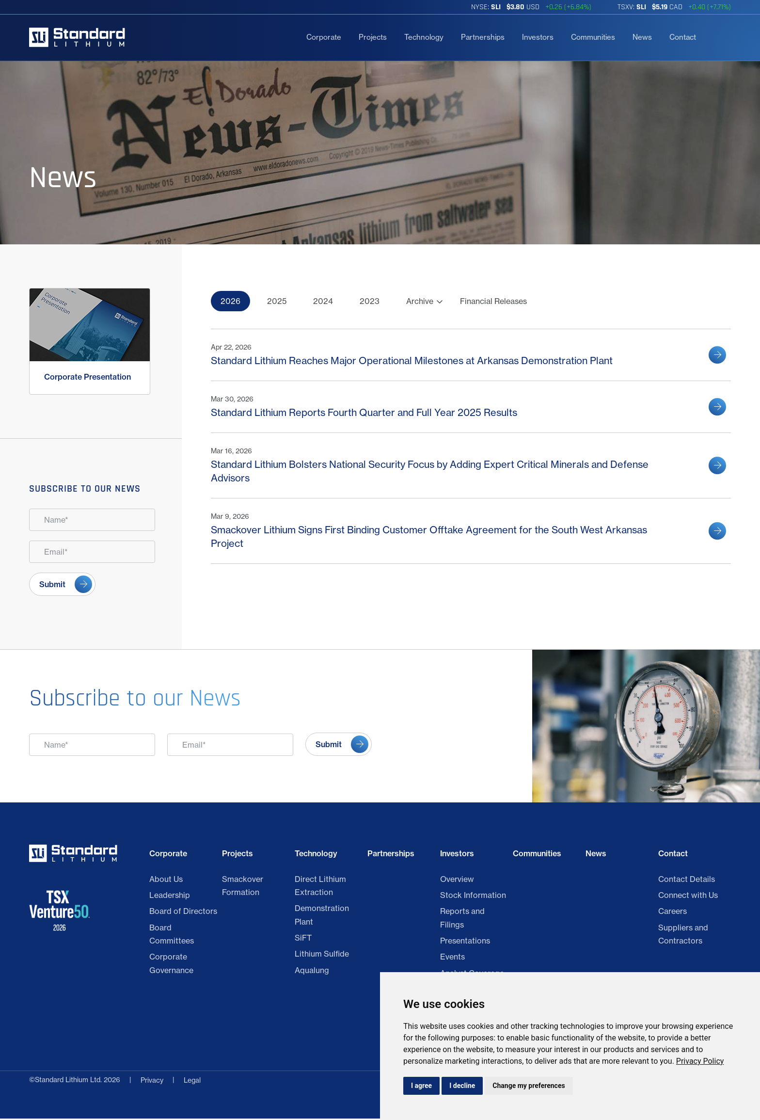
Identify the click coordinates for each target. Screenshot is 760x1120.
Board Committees (171, 935)
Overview (457, 880)
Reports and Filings (462, 919)
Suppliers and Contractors (683, 935)
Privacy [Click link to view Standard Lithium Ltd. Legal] (152, 1081)
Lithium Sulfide (322, 955)
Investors (538, 37)
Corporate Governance (171, 965)
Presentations (465, 942)
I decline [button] (462, 1085)
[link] (700, 1061)
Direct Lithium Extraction (320, 887)
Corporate (323, 37)
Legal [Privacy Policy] (192, 1081)
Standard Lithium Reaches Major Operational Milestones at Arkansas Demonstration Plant (412, 360)
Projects (373, 37)
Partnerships (483, 37)
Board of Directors (183, 913)
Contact (682, 37)
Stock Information (473, 896)
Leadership (169, 896)
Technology (423, 37)
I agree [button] (421, 1085)
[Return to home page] (77, 37)
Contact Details (686, 880)
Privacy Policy (700, 1061)
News (642, 37)
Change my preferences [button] (528, 1085)
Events (452, 958)
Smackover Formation (242, 887)
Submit (52, 584)
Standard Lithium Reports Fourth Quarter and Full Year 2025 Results (364, 412)
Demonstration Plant (322, 916)
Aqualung (312, 971)
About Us (166, 880)
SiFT (303, 939)
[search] (717, 37)
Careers (672, 913)
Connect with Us (688, 896)
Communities (593, 37)
